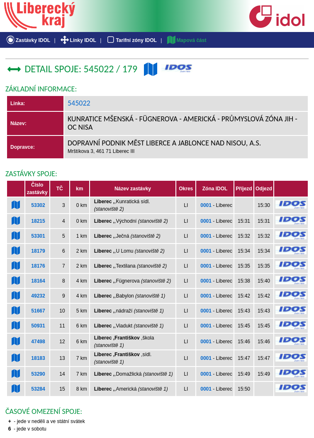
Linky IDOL (77, 40)
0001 (206, 205)
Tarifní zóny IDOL (131, 40)
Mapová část (186, 40)
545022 (79, 103)
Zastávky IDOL (27, 40)
